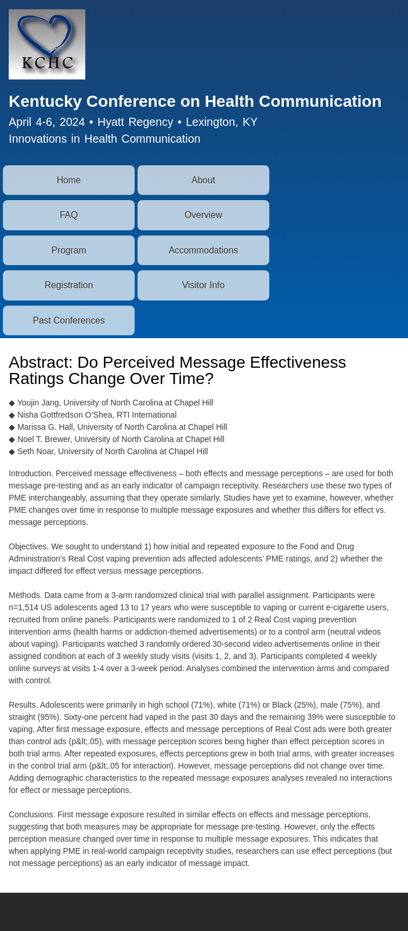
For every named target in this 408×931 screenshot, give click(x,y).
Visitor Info (203, 285)
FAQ (69, 215)
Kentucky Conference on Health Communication (195, 101)
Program (69, 250)
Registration (69, 285)
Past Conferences (69, 320)
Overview (203, 215)
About (203, 180)
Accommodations (204, 250)
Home (69, 180)
